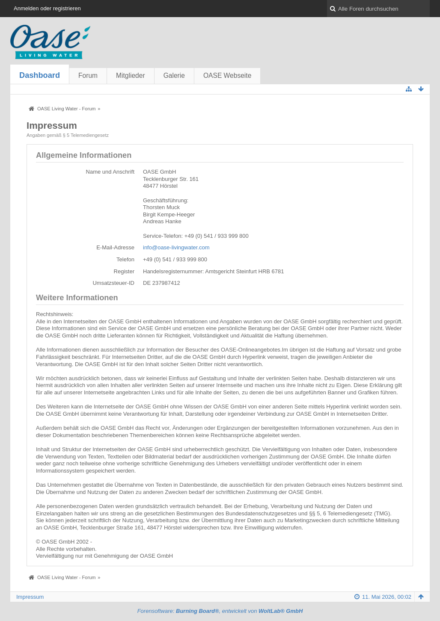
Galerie (174, 75)
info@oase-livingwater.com (176, 247)
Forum (88, 75)
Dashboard (39, 75)
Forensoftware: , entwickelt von (220, 611)
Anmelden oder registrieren (47, 8)
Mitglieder (130, 75)
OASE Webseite (227, 75)
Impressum (30, 597)
